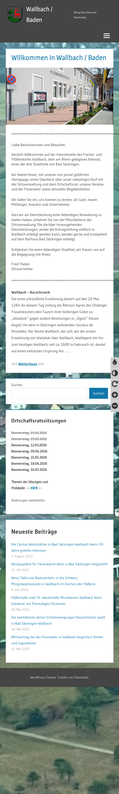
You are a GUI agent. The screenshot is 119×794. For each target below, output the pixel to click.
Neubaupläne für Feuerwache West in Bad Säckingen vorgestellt (59, 564)
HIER (34, 488)
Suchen (16, 385)
